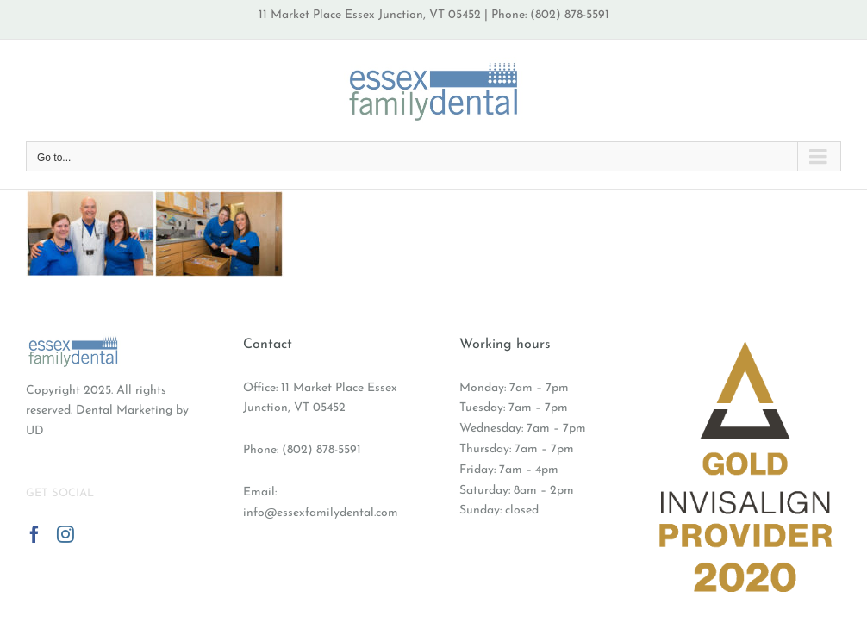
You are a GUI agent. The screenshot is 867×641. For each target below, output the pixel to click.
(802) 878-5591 (321, 450)
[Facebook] (34, 534)
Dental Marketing (124, 410)
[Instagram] (65, 534)
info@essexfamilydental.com (320, 513)
